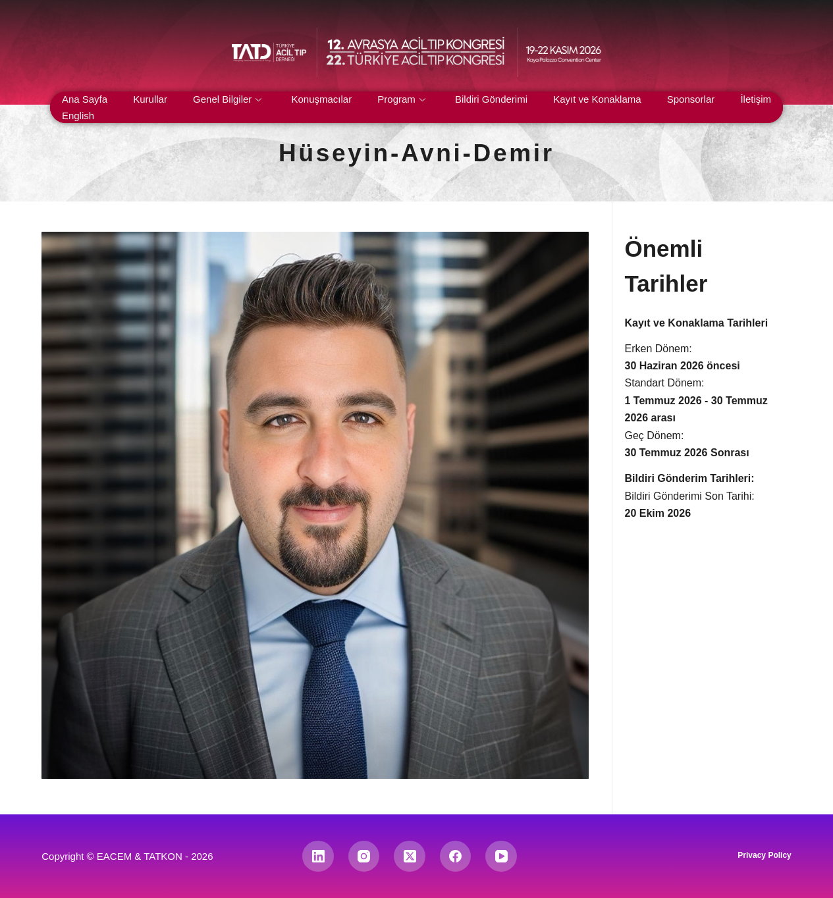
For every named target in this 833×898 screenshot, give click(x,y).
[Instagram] (364, 856)
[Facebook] (455, 856)
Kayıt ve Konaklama (597, 99)
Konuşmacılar (321, 99)
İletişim (755, 99)
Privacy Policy (764, 855)
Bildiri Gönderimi (491, 99)
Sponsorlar (691, 99)
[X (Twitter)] (409, 856)
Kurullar (150, 99)
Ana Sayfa (84, 99)
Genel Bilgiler (227, 99)
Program (401, 99)
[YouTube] (501, 856)
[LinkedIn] (318, 856)
